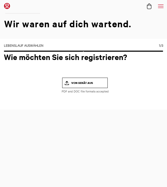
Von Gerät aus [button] (82, 83)
